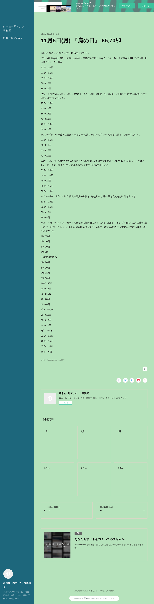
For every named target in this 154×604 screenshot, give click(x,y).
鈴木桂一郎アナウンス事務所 (16, 28)
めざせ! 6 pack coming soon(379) (53, 360)
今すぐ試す (127, 5)
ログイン (146, 6)
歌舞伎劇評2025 (12, 38)
